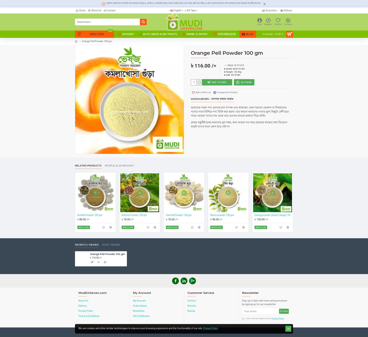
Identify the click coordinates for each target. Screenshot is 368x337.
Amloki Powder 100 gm (89, 215)
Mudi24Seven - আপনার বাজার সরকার (212, 99)
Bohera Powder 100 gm (134, 215)
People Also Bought (119, 165)
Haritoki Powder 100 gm (179, 215)
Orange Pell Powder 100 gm (107, 254)
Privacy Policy (210, 328)
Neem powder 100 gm (222, 215)
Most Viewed (111, 244)
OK (288, 328)
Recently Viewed (87, 244)
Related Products (88, 165)
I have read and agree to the (263, 318)
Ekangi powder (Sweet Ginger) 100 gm (273, 215)
